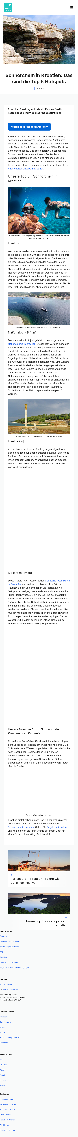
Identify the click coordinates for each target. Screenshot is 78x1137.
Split (1, 1059)
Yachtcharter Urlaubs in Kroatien (25, 168)
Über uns (4, 936)
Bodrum (3, 1080)
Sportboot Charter (7, 1130)
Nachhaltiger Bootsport (9, 947)
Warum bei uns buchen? (10, 942)
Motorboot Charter (7, 1109)
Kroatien (3, 1017)
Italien (2, 1027)
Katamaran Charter (8, 1104)
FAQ (1, 952)
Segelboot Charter (7, 1099)
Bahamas (4, 1043)
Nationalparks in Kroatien (22, 344)
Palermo (3, 1065)
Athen (2, 1070)
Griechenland (5, 1022)
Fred (42, 88)
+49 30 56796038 (10, 989)
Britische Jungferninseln (10, 1037)
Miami (2, 1085)
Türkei (2, 1032)
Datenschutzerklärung (9, 962)
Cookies (3, 957)
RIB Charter (4, 1125)
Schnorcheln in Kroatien (21, 827)
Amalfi (2, 1075)
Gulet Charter (5, 1115)
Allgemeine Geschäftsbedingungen (14, 967)
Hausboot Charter (7, 1120)
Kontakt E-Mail (6, 984)
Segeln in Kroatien (57, 827)
